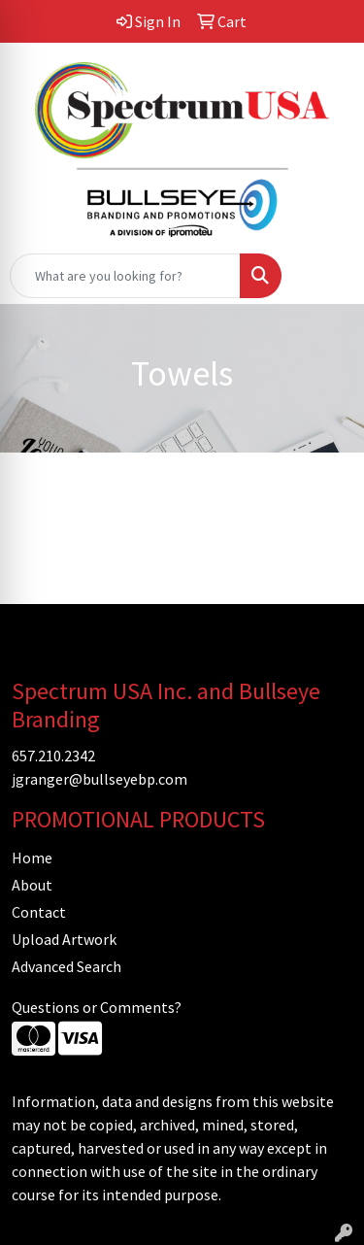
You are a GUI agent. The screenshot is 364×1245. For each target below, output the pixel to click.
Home (32, 857)
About (32, 884)
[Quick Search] (125, 275)
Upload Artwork (64, 939)
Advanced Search (66, 966)
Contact (39, 912)
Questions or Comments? (97, 1007)
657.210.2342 (53, 755)
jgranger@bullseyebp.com (99, 779)
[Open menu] (325, 275)
